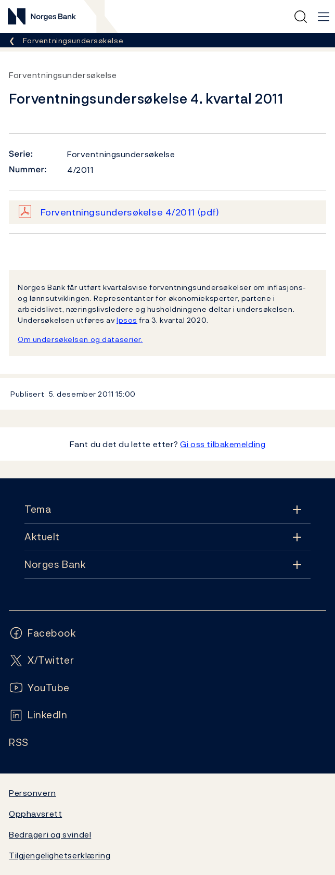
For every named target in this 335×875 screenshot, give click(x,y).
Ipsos (127, 319)
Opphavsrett (35, 813)
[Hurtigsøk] (300, 16)
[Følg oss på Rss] (19, 742)
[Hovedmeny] (323, 16)
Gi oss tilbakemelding (222, 444)
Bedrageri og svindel (50, 834)
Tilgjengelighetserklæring (59, 855)
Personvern (32, 793)
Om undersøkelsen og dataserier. (80, 339)
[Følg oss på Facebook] (42, 633)
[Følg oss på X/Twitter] (41, 660)
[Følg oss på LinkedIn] (38, 714)
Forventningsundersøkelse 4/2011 (130, 212)
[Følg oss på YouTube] (39, 687)
